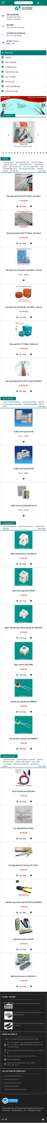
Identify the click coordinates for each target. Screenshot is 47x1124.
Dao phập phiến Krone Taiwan (23, 828)
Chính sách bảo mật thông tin (13, 1076)
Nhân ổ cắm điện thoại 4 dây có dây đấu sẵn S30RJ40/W (23, 628)
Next (43, 105)
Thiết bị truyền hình (12, 87)
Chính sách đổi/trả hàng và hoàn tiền (15, 1089)
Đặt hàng (21, 206)
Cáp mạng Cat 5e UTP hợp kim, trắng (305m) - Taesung (23, 270)
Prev (4, 105)
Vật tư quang (10, 77)
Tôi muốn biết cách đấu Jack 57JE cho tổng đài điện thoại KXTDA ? (29, 1024)
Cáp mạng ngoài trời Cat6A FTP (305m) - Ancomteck (23, 233)
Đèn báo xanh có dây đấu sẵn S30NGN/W (23, 739)
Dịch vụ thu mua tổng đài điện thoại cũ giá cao (27, 1003)
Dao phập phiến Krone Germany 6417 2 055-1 (23, 865)
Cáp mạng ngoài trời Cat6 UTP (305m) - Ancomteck (23, 196)
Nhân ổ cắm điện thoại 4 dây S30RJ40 (23, 554)
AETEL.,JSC (22, 1110)
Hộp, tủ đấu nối (10, 62)
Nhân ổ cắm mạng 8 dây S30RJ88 (23, 591)
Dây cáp (8, 58)
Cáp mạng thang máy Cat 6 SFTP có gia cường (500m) (23, 381)
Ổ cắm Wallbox (11, 67)
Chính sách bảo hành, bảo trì (13, 1083)
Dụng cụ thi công (11, 91)
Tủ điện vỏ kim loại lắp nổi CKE (23, 432)
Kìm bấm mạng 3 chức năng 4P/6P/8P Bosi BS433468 (23, 902)
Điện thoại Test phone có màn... (23, 146)
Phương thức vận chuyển (11, 1086)
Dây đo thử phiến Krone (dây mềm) (23, 791)
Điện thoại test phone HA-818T (23, 939)
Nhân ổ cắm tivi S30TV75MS (23, 665)
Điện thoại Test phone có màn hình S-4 (23, 976)
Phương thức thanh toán (11, 1079)
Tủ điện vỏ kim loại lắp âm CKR (23, 469)
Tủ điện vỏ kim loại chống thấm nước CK (23, 506)
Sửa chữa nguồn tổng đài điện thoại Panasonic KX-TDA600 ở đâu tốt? (28, 1014)
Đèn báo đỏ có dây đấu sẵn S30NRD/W (23, 702)
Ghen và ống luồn (11, 72)
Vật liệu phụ (10, 82)
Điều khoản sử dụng (34, 1110)
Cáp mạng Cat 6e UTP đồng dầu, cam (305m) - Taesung (23, 307)
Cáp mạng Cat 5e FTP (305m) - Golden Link (23, 344)
